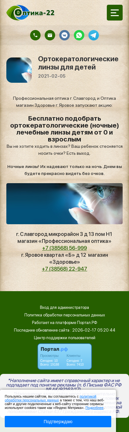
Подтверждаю (58, 421)
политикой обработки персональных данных (50, 398)
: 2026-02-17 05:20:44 (92, 330)
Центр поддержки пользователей (64, 337)
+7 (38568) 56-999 (64, 248)
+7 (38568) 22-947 (64, 269)
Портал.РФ (87, 322)
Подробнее (95, 408)
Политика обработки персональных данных (64, 315)
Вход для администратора (64, 307)
